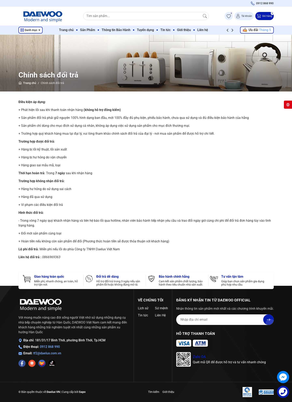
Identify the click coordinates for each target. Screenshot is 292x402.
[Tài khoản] (244, 16)
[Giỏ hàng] (264, 16)
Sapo (82, 391)
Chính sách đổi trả (48, 75)
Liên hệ (210, 30)
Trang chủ (74, 30)
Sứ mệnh (161, 308)
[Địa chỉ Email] (225, 319)
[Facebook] (22, 363)
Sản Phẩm (95, 30)
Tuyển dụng (153, 30)
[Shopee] (31, 363)
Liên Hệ (160, 315)
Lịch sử (143, 308)
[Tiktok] (51, 363)
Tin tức (173, 30)
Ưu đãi (257, 30)
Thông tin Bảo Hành (123, 30)
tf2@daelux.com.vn (47, 353)
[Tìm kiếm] (204, 16)
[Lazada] (41, 363)
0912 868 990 (50, 347)
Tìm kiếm (153, 391)
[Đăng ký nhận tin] (268, 319)
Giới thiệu (192, 30)
